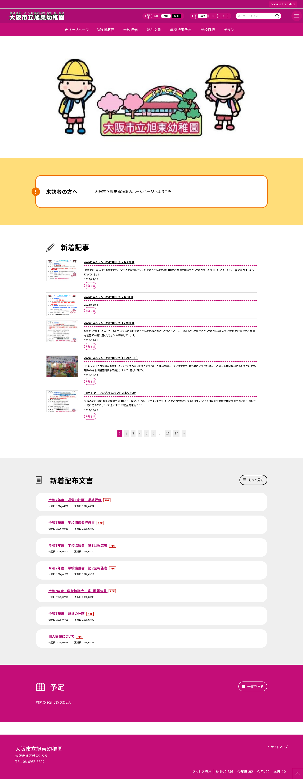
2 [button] (126, 433)
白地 (166, 16)
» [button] (184, 433)
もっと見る (255, 479)
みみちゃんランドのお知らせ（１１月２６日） (111, 358)
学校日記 (208, 29)
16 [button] (168, 433)
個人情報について (61, 636)
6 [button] (153, 433)
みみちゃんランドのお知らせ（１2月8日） (109, 323)
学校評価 (130, 29)
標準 (203, 16)
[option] (151, 98)
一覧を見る (255, 686)
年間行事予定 (180, 29)
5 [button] (147, 433)
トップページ (79, 29)
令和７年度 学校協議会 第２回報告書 (78, 568)
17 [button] (176, 433)
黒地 (176, 16)
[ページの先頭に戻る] (297, 773)
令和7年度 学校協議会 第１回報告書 (78, 590)
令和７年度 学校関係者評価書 (72, 522)
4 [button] (140, 433)
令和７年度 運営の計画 (66, 613)
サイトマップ (279, 746)
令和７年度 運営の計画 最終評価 (75, 499)
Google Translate (283, 4)
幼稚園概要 (105, 29)
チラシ (229, 29)
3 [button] (133, 433)
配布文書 (154, 29)
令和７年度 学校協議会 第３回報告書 (78, 545)
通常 (155, 16)
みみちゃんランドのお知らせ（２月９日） (108, 297)
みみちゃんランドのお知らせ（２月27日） (109, 262)
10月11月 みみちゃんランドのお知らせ (110, 393)
